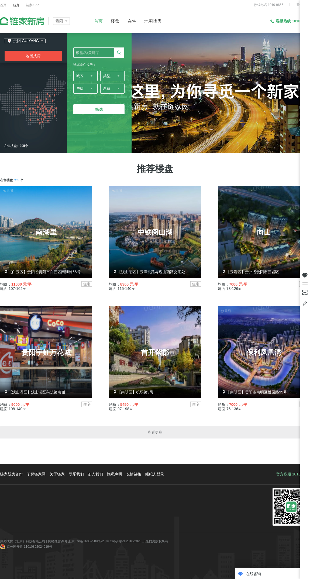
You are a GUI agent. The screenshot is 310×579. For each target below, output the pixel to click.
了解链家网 (36, 474)
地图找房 (152, 21)
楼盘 (115, 21)
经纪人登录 (154, 474)
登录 (299, 5)
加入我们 (95, 474)
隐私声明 (114, 474)
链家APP (32, 5)
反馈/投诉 (305, 304)
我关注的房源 (305, 275)
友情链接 (133, 474)
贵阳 (59, 21)
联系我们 (76, 474)
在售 (132, 21)
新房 (16, 5)
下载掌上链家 (305, 292)
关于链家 (57, 474)
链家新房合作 (11, 474)
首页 (3, 5)
